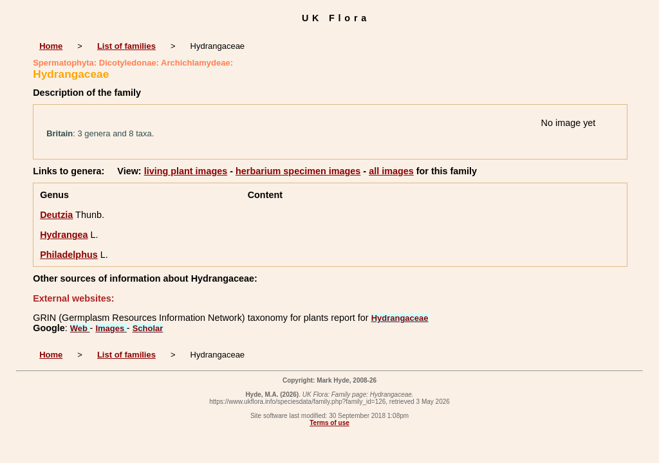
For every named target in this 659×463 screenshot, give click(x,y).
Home (50, 46)
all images (391, 171)
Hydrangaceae (400, 318)
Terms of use (329, 422)
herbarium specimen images (298, 171)
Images (110, 328)
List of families (126, 46)
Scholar (148, 328)
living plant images (186, 171)
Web (80, 328)
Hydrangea (64, 235)
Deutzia (56, 215)
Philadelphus (69, 255)
